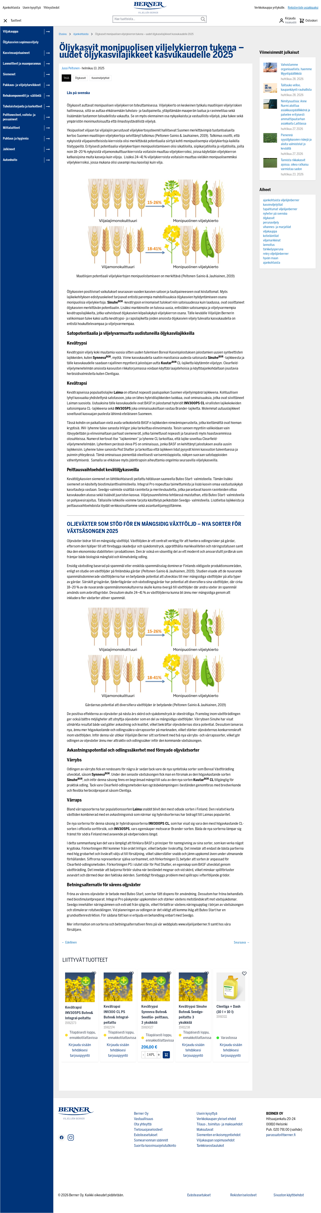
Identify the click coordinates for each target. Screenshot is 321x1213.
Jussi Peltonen (71, 68)
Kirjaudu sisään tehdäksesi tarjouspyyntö (80, 1050)
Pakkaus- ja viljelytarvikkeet (22, 85)
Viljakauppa (10, 31)
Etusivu (63, 34)
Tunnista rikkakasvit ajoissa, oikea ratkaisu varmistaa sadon (295, 164)
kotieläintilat (271, 236)
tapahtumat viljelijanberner (280, 209)
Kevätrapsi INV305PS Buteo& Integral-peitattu (79, 1012)
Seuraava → (242, 942)
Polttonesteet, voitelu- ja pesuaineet (19, 117)
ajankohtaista (271, 263)
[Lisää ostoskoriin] (166, 1054)
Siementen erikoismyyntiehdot (219, 1135)
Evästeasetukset (145, 1135)
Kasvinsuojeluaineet (16, 53)
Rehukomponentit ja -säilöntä (22, 96)
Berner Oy (141, 1113)
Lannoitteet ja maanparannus (22, 64)
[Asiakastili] (287, 20)
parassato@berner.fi (281, 1135)
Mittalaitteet (11, 128)
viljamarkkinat (272, 240)
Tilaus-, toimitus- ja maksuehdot (220, 1124)
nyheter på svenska (275, 214)
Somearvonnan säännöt (151, 1140)
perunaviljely (271, 222)
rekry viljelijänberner (276, 254)
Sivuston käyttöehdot (289, 1195)
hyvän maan (270, 258)
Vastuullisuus (143, 1119)
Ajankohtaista (11, 8)
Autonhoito (10, 160)
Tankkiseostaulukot (210, 1145)
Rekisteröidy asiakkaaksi (303, 8)
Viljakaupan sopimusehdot (216, 1140)
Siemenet (9, 74)
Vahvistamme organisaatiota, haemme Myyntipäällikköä (296, 69)
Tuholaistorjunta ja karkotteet (22, 106)
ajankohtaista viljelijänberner (281, 200)
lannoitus (269, 245)
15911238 (184, 1027)
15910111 (221, 1017)
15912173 (70, 1023)
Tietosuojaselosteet (148, 1129)
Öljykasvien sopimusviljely (21, 42)
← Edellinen (69, 942)
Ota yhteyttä (143, 1124)
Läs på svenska (78, 93)
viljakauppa (270, 231)
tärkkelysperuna (273, 249)
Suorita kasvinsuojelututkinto (155, 1145)
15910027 (147, 1027)
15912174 (109, 1027)
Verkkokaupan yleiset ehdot (216, 1119)
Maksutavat (205, 1129)
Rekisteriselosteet (243, 1195)
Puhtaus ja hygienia (16, 138)
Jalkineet (9, 149)
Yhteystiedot (51, 8)
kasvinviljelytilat (100, 78)
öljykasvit (80, 78)
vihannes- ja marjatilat (277, 227)
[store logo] (150, 7)
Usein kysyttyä (32, 8)
